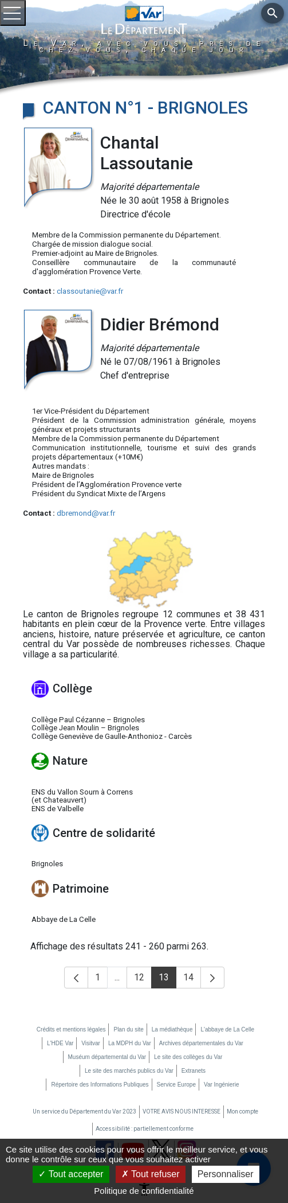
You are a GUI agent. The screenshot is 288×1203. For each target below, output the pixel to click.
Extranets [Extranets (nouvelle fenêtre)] (194, 1071)
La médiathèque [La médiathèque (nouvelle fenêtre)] (172, 1029)
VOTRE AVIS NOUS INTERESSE (181, 1111)
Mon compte (242, 1111)
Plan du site (128, 1029)
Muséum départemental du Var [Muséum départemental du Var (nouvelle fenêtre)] (107, 1057)
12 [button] (143, 980)
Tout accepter (70, 1174)
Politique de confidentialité (144, 1191)
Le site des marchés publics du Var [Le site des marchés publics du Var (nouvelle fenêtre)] (129, 1071)
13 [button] (167, 980)
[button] (76, 977)
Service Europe (176, 1084)
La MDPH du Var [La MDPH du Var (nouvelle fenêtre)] (129, 1043)
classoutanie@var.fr (90, 291)
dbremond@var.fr (86, 513)
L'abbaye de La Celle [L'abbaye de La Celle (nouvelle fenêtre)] (227, 1029)
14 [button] (192, 980)
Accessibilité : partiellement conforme (145, 1129)
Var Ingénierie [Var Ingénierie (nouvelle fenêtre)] (221, 1084)
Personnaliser (226, 1174)
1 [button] (101, 980)
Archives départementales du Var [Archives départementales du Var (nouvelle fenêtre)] (201, 1043)
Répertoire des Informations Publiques (99, 1084)
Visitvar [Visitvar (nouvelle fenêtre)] (90, 1043)
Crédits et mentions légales (71, 1029)
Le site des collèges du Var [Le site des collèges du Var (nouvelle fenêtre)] (188, 1057)
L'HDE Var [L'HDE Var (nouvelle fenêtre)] (60, 1043)
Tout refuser (150, 1174)
